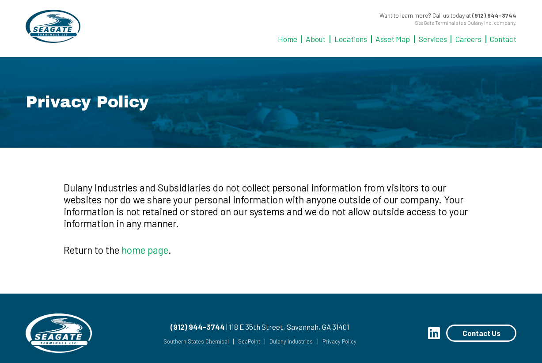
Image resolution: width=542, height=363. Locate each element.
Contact (503, 39)
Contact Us (481, 333)
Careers (468, 39)
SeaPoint (245, 342)
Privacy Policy (336, 342)
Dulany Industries (288, 342)
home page (144, 250)
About (316, 39)
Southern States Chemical (190, 342)
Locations (350, 39)
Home (287, 39)
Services (433, 39)
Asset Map (392, 39)
